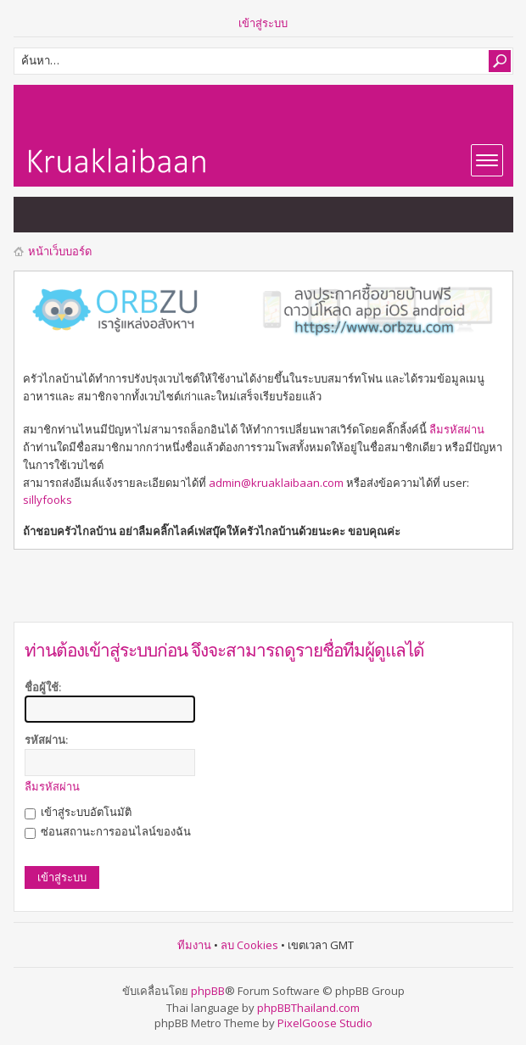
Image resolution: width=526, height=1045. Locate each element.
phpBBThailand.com (308, 1007)
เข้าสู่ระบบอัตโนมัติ (78, 811)
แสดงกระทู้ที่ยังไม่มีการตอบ (36, 214)
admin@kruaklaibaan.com (276, 482)
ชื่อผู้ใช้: (43, 687)
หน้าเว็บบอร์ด (60, 251)
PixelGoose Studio (324, 1023)
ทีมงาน (194, 945)
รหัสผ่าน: (46, 739)
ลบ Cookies (249, 945)
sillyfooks (47, 499)
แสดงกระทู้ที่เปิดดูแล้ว (69, 214)
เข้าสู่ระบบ (263, 23)
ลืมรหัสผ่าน (456, 429)
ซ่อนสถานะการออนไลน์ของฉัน (108, 831)
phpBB (208, 990)
